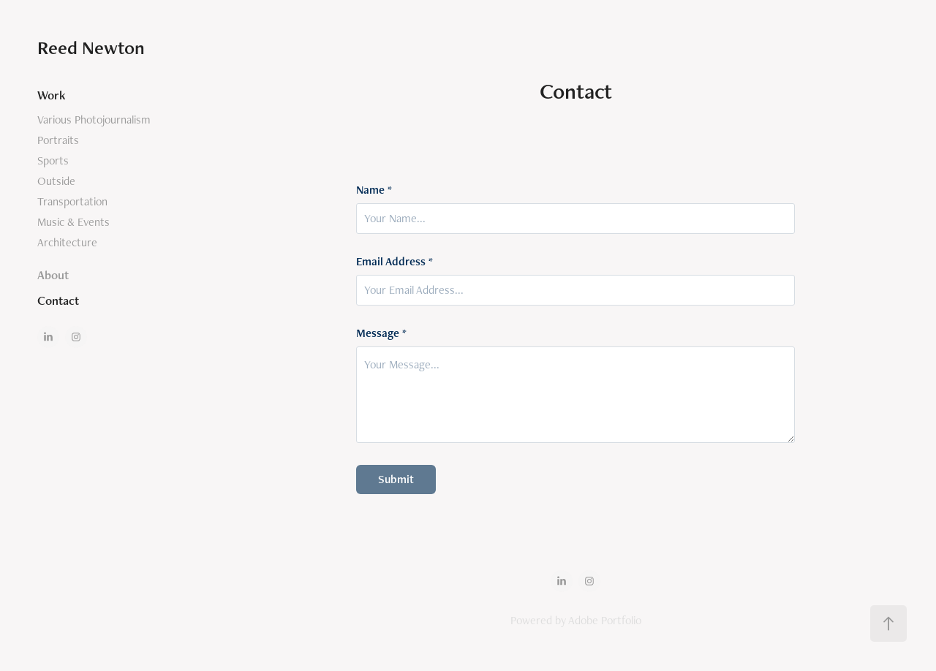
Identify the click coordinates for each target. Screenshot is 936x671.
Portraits (58, 140)
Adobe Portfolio (604, 620)
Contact (58, 300)
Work (51, 95)
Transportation (72, 201)
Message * (381, 333)
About (53, 275)
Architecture (67, 242)
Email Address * (394, 262)
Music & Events (73, 222)
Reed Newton (91, 47)
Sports (53, 160)
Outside (56, 181)
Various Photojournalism (94, 119)
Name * (374, 190)
